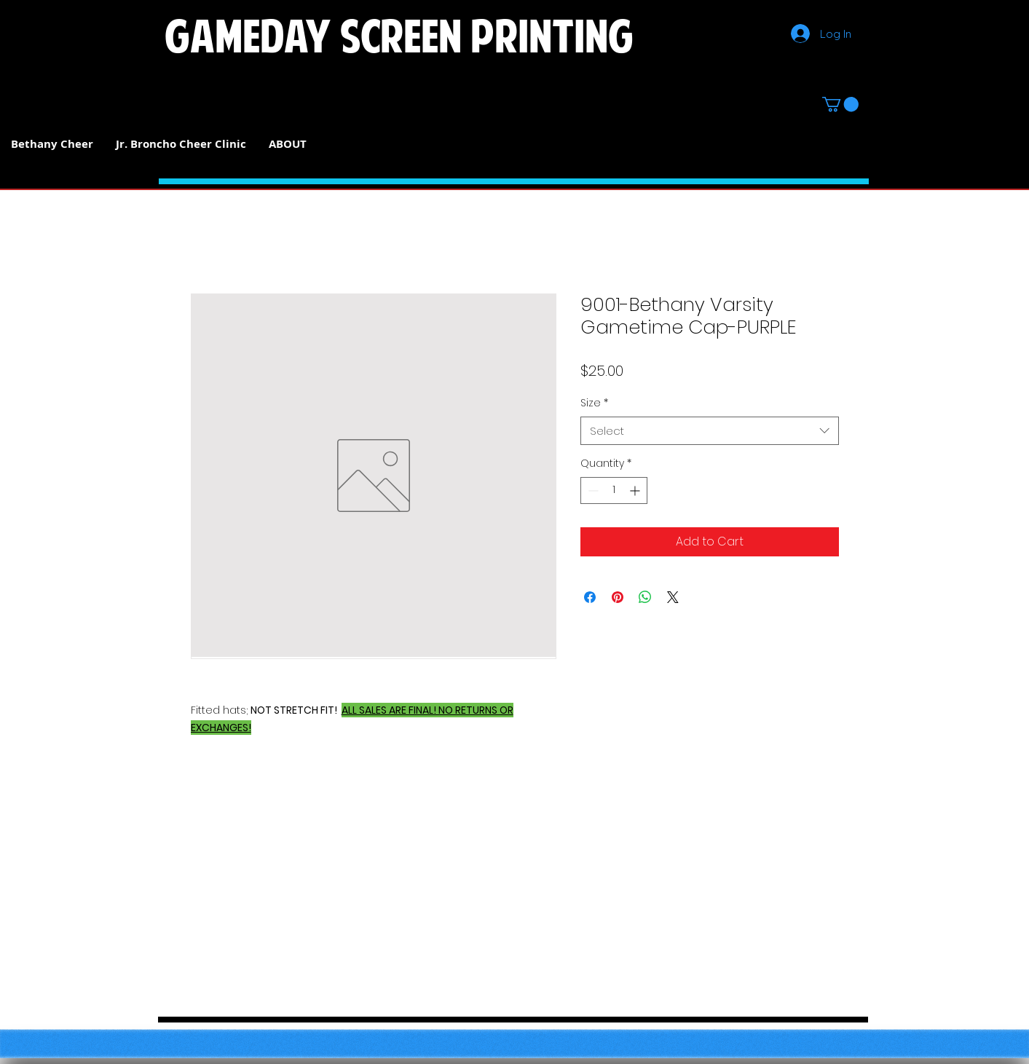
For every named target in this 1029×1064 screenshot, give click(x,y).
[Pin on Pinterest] (617, 597)
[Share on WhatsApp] (645, 597)
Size (594, 403)
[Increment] (636, 490)
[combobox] (709, 431)
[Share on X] (673, 597)
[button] (840, 104)
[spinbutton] (614, 490)
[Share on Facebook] (590, 597)
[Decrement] (592, 490)
